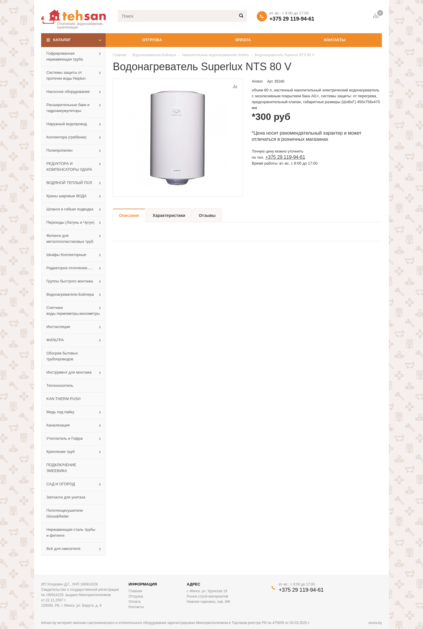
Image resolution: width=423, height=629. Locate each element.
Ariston (257, 81)
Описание (129, 215)
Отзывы (207, 215)
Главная (119, 55)
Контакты (334, 40)
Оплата (243, 40)
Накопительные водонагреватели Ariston (215, 55)
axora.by (375, 623)
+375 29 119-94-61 (291, 18)
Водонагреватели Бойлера (154, 55)
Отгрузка (152, 40)
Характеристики (169, 215)
